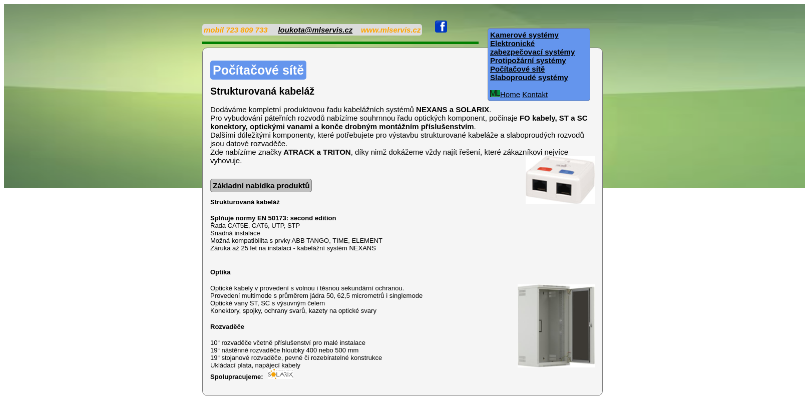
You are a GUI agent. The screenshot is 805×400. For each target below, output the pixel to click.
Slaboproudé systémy (529, 77)
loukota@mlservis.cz (315, 30)
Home (505, 94)
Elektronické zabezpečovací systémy (532, 47)
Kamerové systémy (524, 35)
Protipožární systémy (528, 60)
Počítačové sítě (517, 69)
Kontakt (535, 94)
